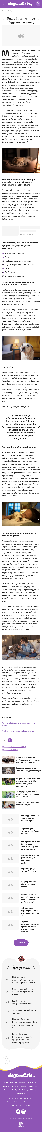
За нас (11, 1098)
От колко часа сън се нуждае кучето (18, 730)
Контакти (27, 1098)
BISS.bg (33, 1090)
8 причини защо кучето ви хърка (28, 869)
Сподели (7, 740)
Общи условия (28, 1118)
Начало (4, 10)
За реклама (18, 1098)
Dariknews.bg (32, 1086)
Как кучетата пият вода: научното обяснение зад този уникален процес (30, 845)
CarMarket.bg (23, 1090)
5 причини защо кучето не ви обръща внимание (30, 831)
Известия (27, 1105)
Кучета (13, 10)
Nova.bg (14, 1090)
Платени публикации (13, 1102)
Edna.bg (23, 1086)
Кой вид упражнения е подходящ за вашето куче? (30, 818)
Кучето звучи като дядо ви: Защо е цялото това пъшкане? (30, 859)
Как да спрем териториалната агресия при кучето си (30, 912)
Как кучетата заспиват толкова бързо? (27, 803)
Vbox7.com (13, 1082)
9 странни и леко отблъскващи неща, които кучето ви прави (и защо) (30, 898)
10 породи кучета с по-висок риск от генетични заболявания (27, 794)
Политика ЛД (16, 1105)
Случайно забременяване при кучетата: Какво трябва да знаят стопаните (28, 782)
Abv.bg (5, 1082)
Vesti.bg (6, 1090)
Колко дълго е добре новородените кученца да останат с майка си (28, 760)
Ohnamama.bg (31, 1082)
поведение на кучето (10, 749)
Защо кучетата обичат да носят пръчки (29, 884)
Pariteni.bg (14, 1086)
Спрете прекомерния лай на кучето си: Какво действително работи (30, 926)
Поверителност (28, 1102)
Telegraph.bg (21, 1093)
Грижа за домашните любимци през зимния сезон (28, 769)
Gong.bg (22, 1082)
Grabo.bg (6, 1086)
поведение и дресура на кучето (14, 746)
